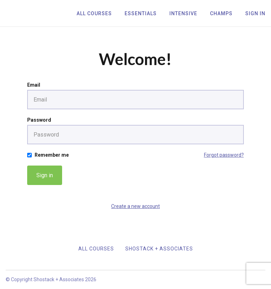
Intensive (183, 13)
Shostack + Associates (159, 249)
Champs (221, 13)
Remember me (52, 155)
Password (39, 120)
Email (33, 85)
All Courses (94, 13)
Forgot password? (224, 155)
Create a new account (135, 206)
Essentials (141, 13)
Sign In (255, 13)
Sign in (44, 175)
